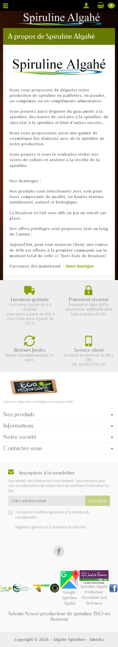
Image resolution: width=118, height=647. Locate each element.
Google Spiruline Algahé (69, 591)
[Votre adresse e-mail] (46, 501)
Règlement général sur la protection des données (50, 526)
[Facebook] (58, 551)
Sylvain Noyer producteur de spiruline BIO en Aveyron (59, 616)
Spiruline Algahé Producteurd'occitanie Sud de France (94, 590)
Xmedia (97, 639)
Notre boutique (79, 266)
